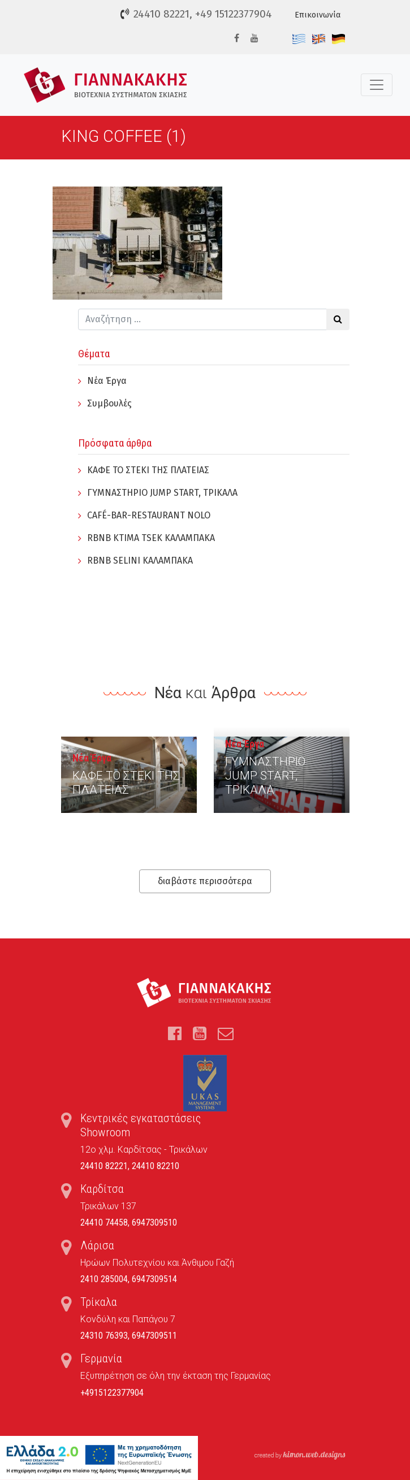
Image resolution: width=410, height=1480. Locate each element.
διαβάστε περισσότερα (205, 881)
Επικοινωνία (317, 15)
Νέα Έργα (107, 380)
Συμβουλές (109, 403)
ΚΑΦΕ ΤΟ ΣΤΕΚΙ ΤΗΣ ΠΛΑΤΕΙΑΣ (148, 470)
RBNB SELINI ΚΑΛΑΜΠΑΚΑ (140, 560)
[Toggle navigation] (376, 84)
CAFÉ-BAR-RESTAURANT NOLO (148, 515)
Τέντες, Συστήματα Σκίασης (105, 85)
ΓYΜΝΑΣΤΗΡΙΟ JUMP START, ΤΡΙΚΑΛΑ (162, 492)
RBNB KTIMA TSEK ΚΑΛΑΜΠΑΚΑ (151, 538)
